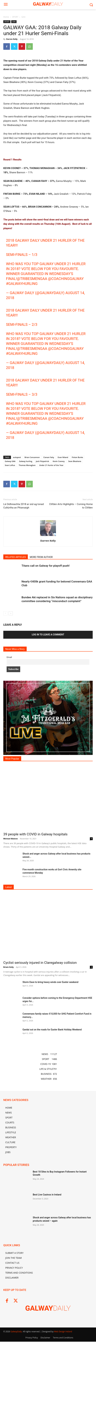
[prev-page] (5, 702)
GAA (23, 16)
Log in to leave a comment (48, 723)
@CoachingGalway (66, 368)
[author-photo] (48, 625)
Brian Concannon (32, 546)
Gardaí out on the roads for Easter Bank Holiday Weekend (52, 1118)
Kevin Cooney (59, 550)
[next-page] (11, 702)
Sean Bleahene (74, 550)
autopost (17, 546)
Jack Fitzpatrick (42, 550)
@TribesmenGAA (32, 368)
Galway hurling (25, 550)
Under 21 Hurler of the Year (51, 554)
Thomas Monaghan (27, 554)
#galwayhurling (22, 373)
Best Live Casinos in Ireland (47, 1283)
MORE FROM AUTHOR (41, 646)
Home (6, 16)
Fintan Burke (77, 546)
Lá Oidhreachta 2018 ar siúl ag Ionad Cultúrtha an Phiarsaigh (23, 595)
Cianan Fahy (48, 546)
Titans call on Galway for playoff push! (46, 654)
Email (9, 746)
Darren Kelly (11, 39)
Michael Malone (10, 927)
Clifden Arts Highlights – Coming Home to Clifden (71, 595)
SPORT (15, 16)
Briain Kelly (8, 1056)
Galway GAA (10, 550)
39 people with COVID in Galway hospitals (35, 923)
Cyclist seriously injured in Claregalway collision (40, 1052)
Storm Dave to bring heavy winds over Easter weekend (50, 1071)
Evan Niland (63, 546)
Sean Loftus (10, 554)
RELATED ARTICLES (15, 646)
